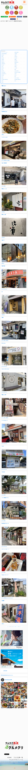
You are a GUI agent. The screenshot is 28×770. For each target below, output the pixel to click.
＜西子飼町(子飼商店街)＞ (4, 79)
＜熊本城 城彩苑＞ (16, 52)
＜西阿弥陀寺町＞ (16, 62)
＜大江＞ (2, 76)
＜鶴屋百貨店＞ (3, 63)
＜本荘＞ (2, 82)
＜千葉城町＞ (16, 53)
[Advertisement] (14, 36)
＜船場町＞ (15, 59)
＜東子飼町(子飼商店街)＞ (17, 79)
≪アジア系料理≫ (4, 160)
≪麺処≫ (2, 108)
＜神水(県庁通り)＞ (4, 73)
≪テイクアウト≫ (4, 366)
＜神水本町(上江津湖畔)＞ (17, 72)
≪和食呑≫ (3, 211)
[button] (24, 2)
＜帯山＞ (15, 76)
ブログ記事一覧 (4, 16)
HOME (9, 757)
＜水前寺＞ (15, 73)
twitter (25, 16)
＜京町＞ (2, 66)
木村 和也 (5, 670)
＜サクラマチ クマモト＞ (4, 52)
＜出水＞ (2, 69)
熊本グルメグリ (12, 16)
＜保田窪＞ (15, 66)
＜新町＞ (2, 56)
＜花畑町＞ (2, 59)
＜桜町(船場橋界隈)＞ (4, 53)
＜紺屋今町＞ (3, 62)
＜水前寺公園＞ (3, 72)
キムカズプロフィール (16, 759)
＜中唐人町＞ (16, 56)
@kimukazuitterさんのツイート (7, 675)
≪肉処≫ (2, 263)
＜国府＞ (15, 69)
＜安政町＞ (15, 63)
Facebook (19, 16)
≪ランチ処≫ (3, 340)
